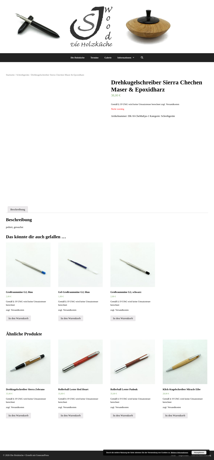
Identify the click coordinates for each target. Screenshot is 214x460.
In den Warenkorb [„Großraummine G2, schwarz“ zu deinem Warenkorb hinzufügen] (123, 318)
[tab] (18, 209)
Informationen (127, 57)
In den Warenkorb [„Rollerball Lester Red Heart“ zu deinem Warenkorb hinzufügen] (71, 415)
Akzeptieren (199, 453)
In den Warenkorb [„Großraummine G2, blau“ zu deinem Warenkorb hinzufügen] (18, 318)
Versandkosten (172, 104)
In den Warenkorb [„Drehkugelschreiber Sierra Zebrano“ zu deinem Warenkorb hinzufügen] (18, 415)
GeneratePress (42, 455)
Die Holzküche (78, 57)
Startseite (10, 75)
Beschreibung (17, 209)
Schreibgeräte (22, 75)
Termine (95, 57)
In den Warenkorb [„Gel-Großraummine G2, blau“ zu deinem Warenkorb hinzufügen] (71, 318)
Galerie (107, 57)
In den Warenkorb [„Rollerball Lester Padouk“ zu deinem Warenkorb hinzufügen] (123, 415)
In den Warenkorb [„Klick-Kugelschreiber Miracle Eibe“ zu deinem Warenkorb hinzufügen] (175, 415)
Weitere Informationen (179, 452)
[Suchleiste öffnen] (141, 57)
